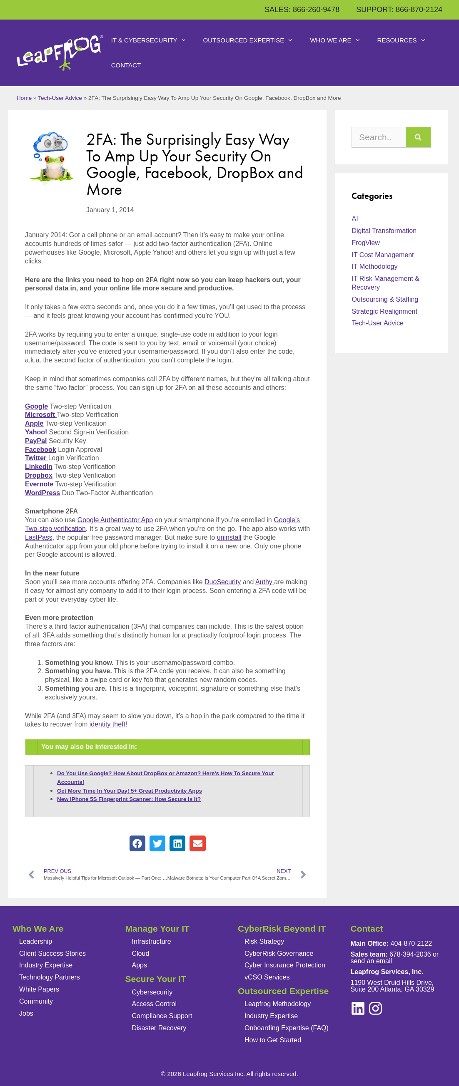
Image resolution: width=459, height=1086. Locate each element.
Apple (34, 423)
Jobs (26, 1013)
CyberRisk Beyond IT (282, 928)
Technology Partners (49, 977)
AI (355, 218)
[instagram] (358, 1008)
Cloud (141, 953)
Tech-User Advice (60, 98)
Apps (139, 965)
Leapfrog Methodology (277, 1003)
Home (24, 98)
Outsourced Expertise (252, 40)
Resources (405, 40)
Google (36, 406)
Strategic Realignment (384, 311)
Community (36, 1001)
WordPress (42, 492)
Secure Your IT (155, 979)
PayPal (36, 440)
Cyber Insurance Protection (284, 965)
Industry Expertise (45, 965)
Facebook (40, 449)
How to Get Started (272, 1040)
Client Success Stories (52, 953)
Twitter (35, 457)
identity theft (107, 724)
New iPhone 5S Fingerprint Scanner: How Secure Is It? (129, 799)
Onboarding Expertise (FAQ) (286, 1027)
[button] (137, 843)
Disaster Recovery (159, 1027)
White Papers (39, 989)
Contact (126, 65)
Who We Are (339, 40)
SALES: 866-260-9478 (301, 9)
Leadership (35, 941)
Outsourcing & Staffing (385, 299)
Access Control (154, 1003)
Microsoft (40, 414)
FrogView (365, 242)
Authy (264, 581)
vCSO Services (266, 977)
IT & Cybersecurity (153, 40)
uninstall (229, 537)
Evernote (39, 484)
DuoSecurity (223, 581)
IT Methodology (374, 266)
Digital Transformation (384, 230)
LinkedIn (38, 466)
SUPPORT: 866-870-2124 (399, 9)
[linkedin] (375, 1008)
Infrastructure (151, 941)
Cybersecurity (152, 992)
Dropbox (38, 475)
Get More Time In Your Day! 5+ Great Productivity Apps (129, 791)
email (384, 961)
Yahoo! (36, 432)
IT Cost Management (383, 254)
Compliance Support (162, 1015)
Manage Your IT (157, 928)
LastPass (38, 537)
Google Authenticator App (115, 519)
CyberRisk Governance (278, 953)
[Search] (418, 137)
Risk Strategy (264, 941)
